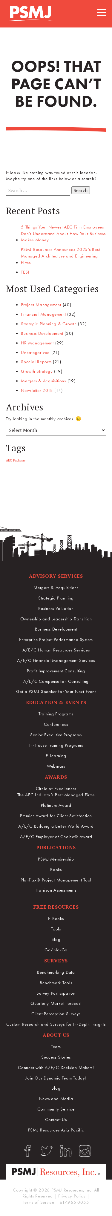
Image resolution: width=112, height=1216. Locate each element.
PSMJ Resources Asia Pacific (56, 1130)
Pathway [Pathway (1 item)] (19, 460)
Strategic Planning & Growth (49, 323)
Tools (56, 929)
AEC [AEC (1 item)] (9, 460)
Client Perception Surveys (56, 1013)
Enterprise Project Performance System (56, 639)
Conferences (56, 724)
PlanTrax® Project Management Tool (56, 880)
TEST (25, 272)
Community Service (55, 1109)
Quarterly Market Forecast (56, 1003)
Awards (56, 777)
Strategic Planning (56, 598)
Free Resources (56, 907)
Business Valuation (56, 608)
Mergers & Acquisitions (43, 381)
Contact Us (56, 1119)
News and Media (56, 1098)
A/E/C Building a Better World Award (56, 826)
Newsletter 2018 (37, 390)
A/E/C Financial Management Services (56, 660)
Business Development (42, 333)
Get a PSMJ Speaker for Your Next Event (56, 691)
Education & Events (56, 702)
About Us (56, 1035)
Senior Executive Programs (56, 734)
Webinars (56, 766)
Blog (55, 939)
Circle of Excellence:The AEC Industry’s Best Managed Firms (55, 792)
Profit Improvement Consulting (56, 671)
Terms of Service (38, 1202)
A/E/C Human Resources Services (56, 650)
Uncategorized (35, 352)
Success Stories (56, 1057)
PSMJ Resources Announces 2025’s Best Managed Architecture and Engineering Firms (60, 256)
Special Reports (36, 361)
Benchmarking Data (56, 972)
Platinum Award (56, 805)
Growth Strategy (37, 371)
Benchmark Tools (56, 982)
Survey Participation (55, 993)
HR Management (37, 343)
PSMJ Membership (56, 859)
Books (56, 869)
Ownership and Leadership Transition (56, 619)
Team (56, 1046)
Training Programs (56, 714)
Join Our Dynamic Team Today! (55, 1078)
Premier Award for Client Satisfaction (56, 815)
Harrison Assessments (56, 890)
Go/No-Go (56, 950)
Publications (56, 847)
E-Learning (56, 755)
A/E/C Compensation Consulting (56, 681)
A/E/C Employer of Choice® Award (56, 836)
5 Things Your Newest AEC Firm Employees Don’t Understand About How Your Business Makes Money (63, 233)
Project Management (41, 304)
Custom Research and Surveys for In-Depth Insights (56, 1024)
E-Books (56, 918)
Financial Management (43, 314)
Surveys (56, 960)
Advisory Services (56, 576)
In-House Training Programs (56, 745)
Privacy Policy (72, 1196)
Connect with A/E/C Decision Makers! (56, 1067)
